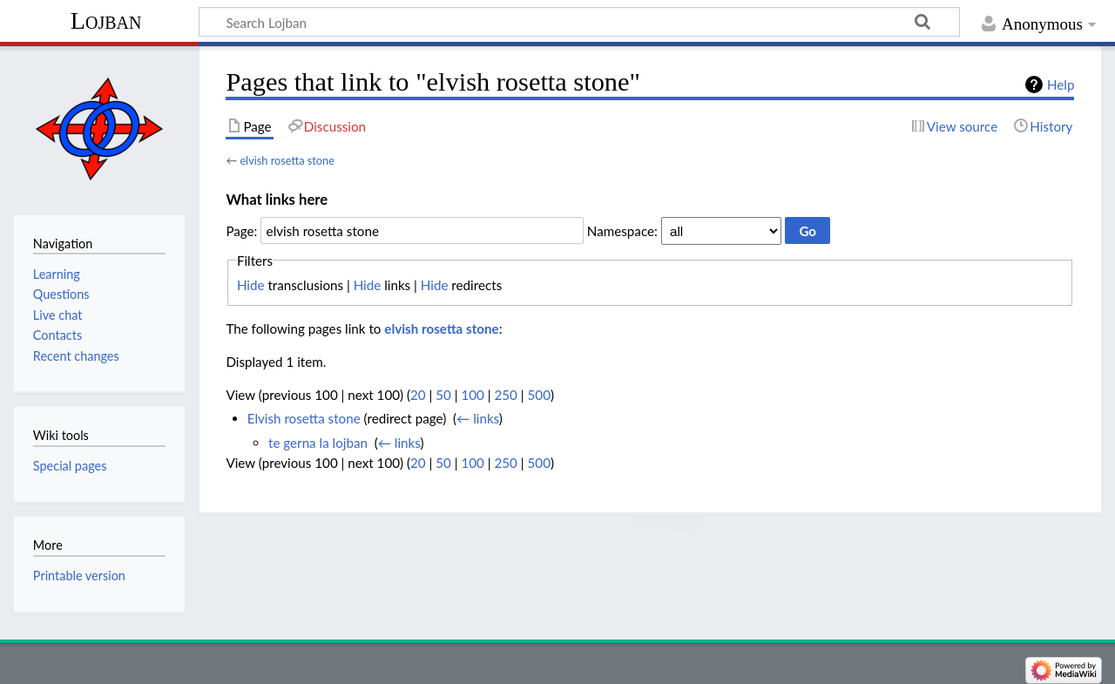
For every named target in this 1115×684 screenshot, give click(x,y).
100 (472, 395)
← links (477, 418)
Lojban (106, 20)
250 (505, 395)
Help (1060, 84)
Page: (241, 231)
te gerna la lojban (318, 442)
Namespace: (622, 231)
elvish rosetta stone (287, 160)
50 (443, 395)
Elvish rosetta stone (304, 418)
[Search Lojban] (579, 22)
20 (418, 395)
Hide (251, 285)
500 (539, 395)
